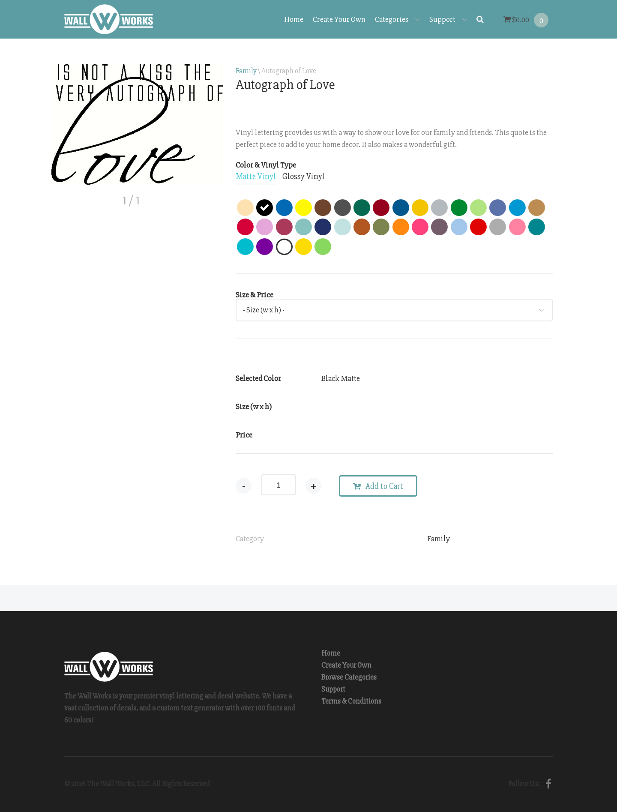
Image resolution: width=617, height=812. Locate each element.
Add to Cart (378, 486)
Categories (397, 19)
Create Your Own (339, 19)
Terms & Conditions (351, 701)
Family (246, 70)
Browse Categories (349, 677)
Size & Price (254, 295)
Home (293, 19)
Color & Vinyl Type (266, 165)
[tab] (256, 177)
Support (448, 19)
